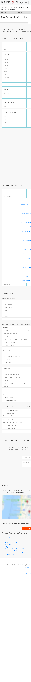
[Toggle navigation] (26, 2)
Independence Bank (11, 547)
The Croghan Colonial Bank (13, 541)
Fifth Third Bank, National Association (16, 539)
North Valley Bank (10, 545)
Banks (3, 12)
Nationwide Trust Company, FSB (14, 549)
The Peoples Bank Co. (11, 543)
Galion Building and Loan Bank (14, 552)
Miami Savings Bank (11, 550)
